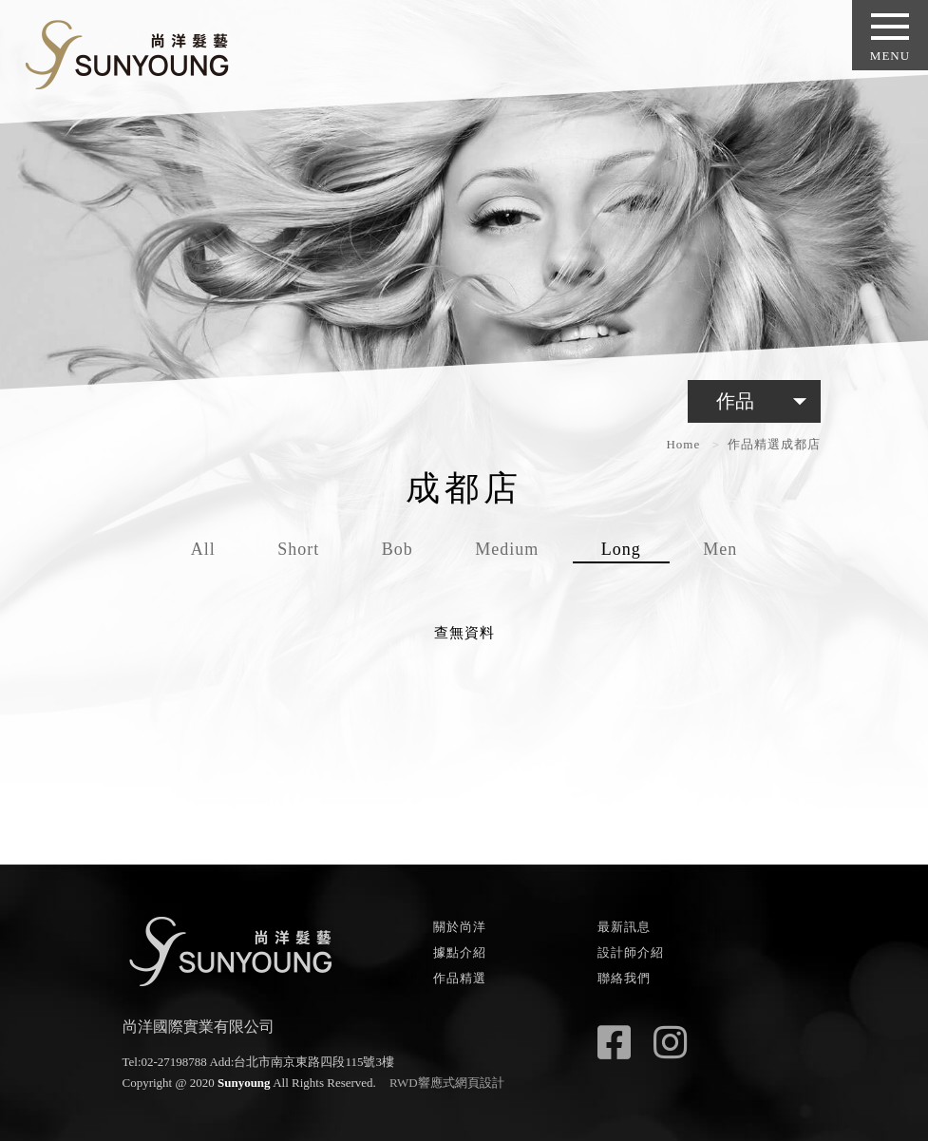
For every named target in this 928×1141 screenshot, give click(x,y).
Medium (507, 549)
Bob (397, 549)
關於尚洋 (459, 927)
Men (720, 549)
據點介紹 (459, 952)
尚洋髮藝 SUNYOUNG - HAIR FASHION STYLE (119, 51)
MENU (890, 38)
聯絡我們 (624, 978)
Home (683, 444)
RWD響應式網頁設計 (446, 1082)
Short (298, 549)
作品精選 (754, 444)
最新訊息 (624, 927)
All (203, 549)
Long (621, 549)
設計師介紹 (630, 952)
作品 (766, 401)
